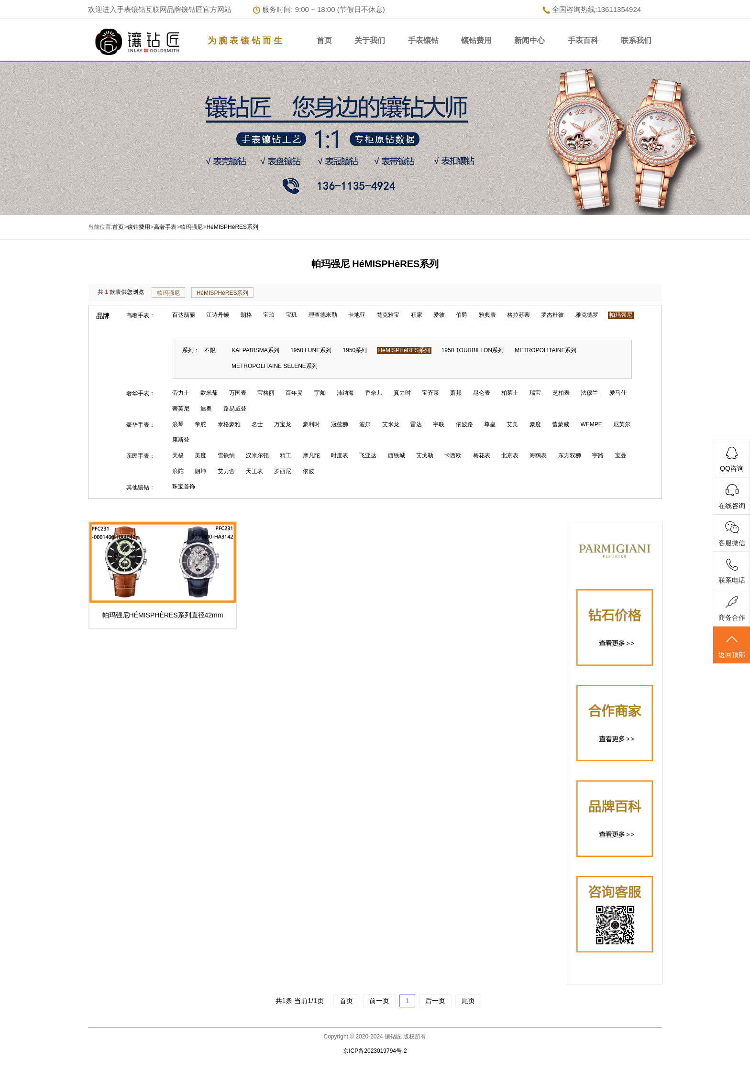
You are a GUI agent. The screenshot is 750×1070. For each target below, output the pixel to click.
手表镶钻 (423, 40)
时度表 (339, 455)
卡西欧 (453, 455)
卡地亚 (356, 315)
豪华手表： (140, 425)
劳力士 (180, 392)
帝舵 (200, 424)
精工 (285, 455)
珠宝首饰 (183, 486)
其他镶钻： (140, 487)
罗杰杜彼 (552, 315)
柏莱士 (509, 392)
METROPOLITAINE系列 (545, 350)
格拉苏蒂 (518, 315)
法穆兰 (589, 392)
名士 (257, 424)
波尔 (365, 424)
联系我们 (636, 40)
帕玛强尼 (191, 227)
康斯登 (180, 439)
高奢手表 (165, 227)
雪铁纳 (226, 455)
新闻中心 (529, 40)
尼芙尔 (621, 424)
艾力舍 (226, 471)
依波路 (464, 424)
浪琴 (178, 424)
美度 (200, 455)
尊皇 (490, 424)
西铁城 (396, 455)
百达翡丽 (183, 315)
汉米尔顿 (257, 455)
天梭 (178, 455)
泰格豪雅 (229, 424)
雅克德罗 (586, 315)
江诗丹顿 (217, 315)
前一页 (379, 1001)
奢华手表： (140, 393)
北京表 (509, 455)
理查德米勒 (323, 315)
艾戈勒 (424, 455)
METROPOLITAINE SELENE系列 (275, 366)
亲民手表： (140, 456)
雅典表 (487, 315)
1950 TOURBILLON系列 (472, 350)
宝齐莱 (430, 392)
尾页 (468, 1001)
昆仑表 (481, 392)
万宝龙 (282, 424)
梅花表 (481, 455)
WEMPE (591, 424)
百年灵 (294, 392)
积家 (416, 315)
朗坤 (200, 471)
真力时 (402, 392)
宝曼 (621, 455)
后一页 (435, 1001)
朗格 (246, 315)
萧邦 (456, 392)
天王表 (254, 471)
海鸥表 (538, 455)
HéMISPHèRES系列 (232, 227)
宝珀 (269, 315)
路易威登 (234, 408)
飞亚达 (367, 455)
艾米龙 (390, 424)
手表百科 (583, 40)
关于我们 (369, 40)
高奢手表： (140, 315)
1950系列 (355, 350)
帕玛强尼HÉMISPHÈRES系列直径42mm (162, 615)
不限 (210, 350)
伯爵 (461, 315)
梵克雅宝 (387, 315)
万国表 (237, 392)
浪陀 (178, 471)
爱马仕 (618, 392)
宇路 (598, 455)
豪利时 (311, 424)
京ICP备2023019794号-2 (375, 1051)
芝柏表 (561, 392)
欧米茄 (209, 392)
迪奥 (206, 408)
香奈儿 (373, 392)
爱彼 (439, 315)
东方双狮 (569, 455)
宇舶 (320, 392)
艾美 (512, 424)
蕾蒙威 (560, 424)
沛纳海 (345, 392)
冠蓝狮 (339, 424)
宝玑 (291, 315)
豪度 (535, 424)
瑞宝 (535, 392)
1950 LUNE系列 (310, 350)
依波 (308, 471)
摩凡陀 (311, 455)
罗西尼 (282, 471)
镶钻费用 (476, 40)
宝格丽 (266, 392)
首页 (324, 40)
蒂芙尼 (180, 408)
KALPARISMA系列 (255, 350)
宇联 (438, 424)
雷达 (416, 424)
